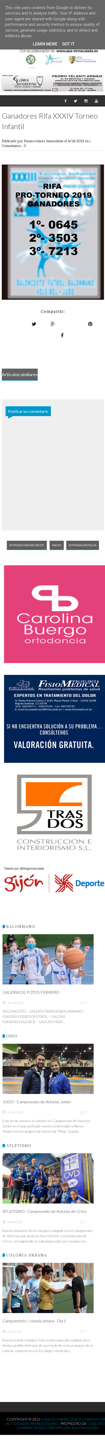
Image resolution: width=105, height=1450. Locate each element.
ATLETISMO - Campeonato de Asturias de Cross (45, 1211)
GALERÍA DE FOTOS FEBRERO (31, 992)
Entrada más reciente (26, 545)
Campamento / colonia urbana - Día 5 (34, 1320)
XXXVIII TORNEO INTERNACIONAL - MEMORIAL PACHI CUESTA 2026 (52, 54)
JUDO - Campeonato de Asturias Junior (37, 1101)
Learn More (45, 44)
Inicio (56, 545)
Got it (68, 44)
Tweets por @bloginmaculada (24, 868)
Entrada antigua (82, 545)
